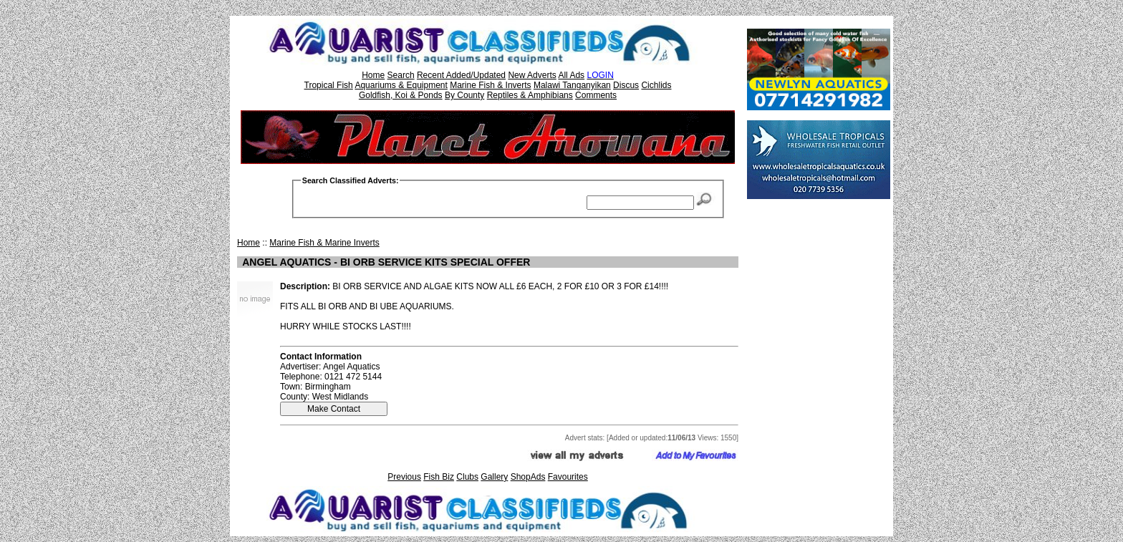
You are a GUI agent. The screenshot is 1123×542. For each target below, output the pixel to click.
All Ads (571, 75)
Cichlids (656, 85)
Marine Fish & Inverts (490, 85)
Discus (626, 85)
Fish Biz (438, 477)
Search (401, 75)
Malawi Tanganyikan (572, 85)
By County (464, 95)
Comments (596, 95)
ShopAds (528, 477)
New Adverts (532, 75)
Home (373, 75)
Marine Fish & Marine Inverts (324, 243)
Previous (404, 477)
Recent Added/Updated (461, 75)
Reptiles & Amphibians (530, 95)
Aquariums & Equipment (401, 85)
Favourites (568, 477)
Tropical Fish (328, 85)
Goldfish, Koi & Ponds (401, 95)
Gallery (494, 477)
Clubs (467, 477)
